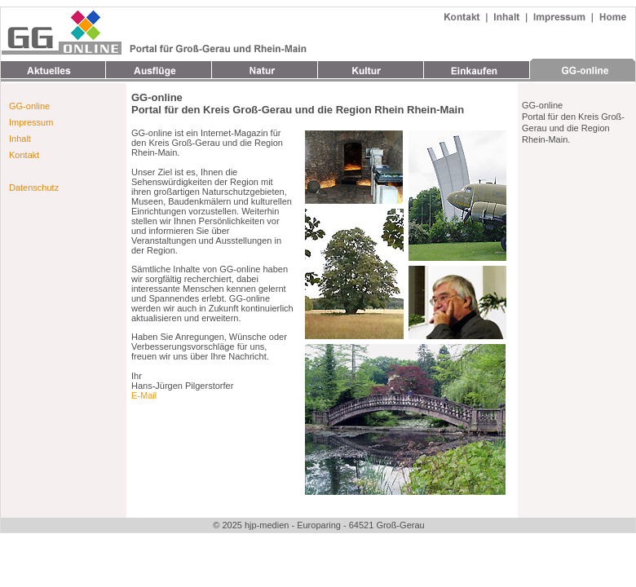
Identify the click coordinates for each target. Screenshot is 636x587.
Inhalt (20, 138)
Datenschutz (34, 187)
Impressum (31, 122)
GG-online (29, 106)
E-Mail (144, 395)
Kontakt (24, 155)
